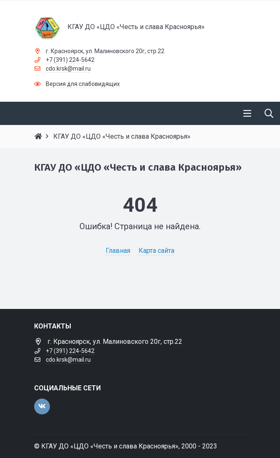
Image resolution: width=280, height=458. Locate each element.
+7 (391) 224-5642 (70, 59)
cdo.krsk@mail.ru (68, 68)
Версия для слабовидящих (83, 84)
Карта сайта (156, 251)
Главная (118, 251)
